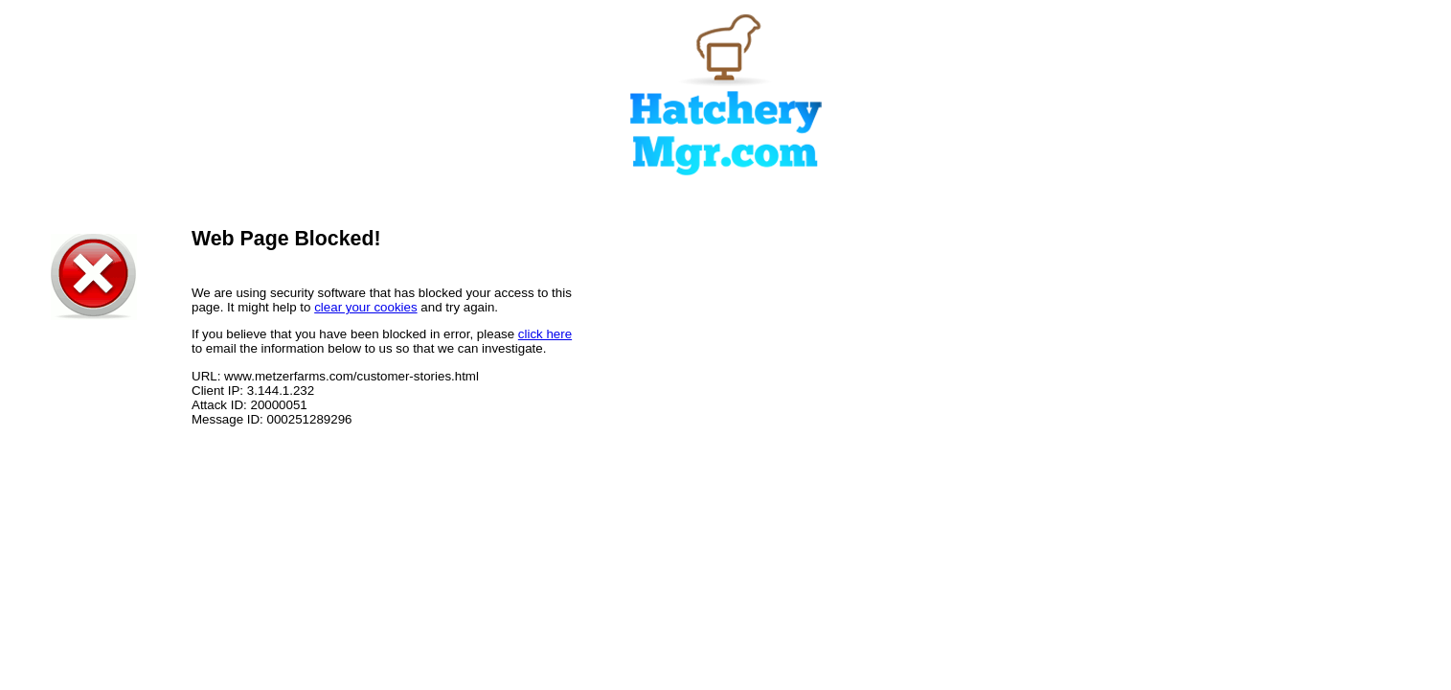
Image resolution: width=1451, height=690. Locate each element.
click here (545, 334)
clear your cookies (365, 307)
